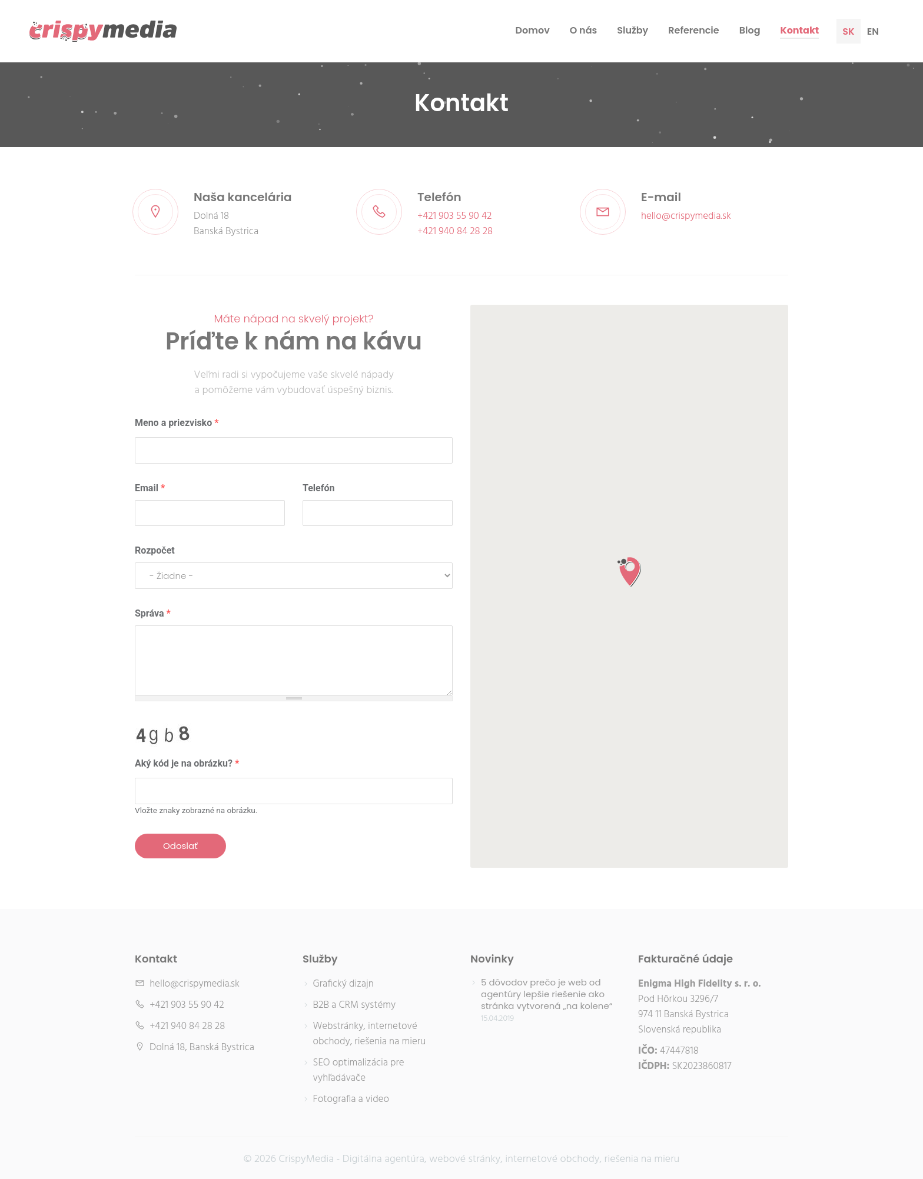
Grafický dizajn (343, 984)
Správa (153, 613)
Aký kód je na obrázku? (187, 763)
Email (150, 488)
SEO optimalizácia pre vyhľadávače (358, 1070)
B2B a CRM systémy (354, 1005)
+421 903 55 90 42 (454, 216)
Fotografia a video (351, 1099)
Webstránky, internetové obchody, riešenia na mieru (369, 1034)
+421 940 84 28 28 (455, 231)
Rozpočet (155, 550)
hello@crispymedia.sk (686, 216)
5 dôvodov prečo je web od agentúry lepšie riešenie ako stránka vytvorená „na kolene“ (546, 994)
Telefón (318, 488)
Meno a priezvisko (176, 422)
